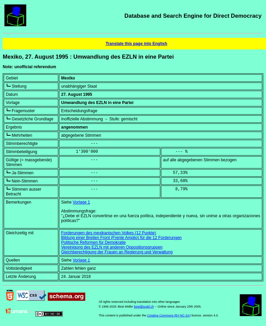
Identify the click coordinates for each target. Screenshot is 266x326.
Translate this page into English (136, 43)
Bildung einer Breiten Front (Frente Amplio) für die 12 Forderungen (121, 237)
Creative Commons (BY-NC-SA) (169, 315)
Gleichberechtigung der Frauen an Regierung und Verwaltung (117, 252)
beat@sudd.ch (144, 306)
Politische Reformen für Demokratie (93, 242)
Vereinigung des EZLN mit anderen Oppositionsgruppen (112, 247)
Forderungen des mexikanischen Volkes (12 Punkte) (108, 233)
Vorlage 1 (81, 202)
